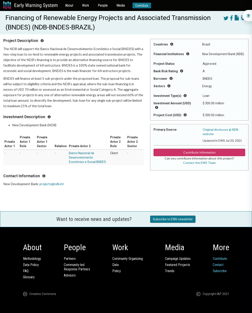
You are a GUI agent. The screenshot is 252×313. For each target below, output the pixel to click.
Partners (70, 259)
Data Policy (31, 265)
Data (115, 265)
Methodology (32, 259)
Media (120, 5)
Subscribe (220, 271)
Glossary (29, 277)
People (103, 5)
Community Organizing (127, 259)
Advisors (70, 275)
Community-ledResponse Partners (77, 267)
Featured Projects (177, 265)
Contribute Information (199, 152)
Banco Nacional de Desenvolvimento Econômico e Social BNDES (87, 157)
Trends (169, 271)
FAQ (26, 271)
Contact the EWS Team (199, 163)
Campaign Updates (178, 259)
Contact (218, 265)
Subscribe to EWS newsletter (173, 219)
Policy (116, 271)
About (69, 5)
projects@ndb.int (51, 184)
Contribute (141, 5)
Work (85, 5)
